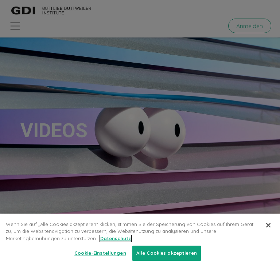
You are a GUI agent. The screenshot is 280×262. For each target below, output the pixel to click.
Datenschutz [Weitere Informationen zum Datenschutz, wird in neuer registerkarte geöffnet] (115, 243)
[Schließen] (268, 230)
